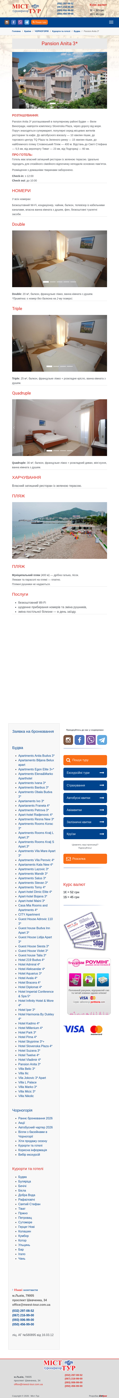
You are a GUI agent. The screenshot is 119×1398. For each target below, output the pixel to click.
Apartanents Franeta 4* (34, 805)
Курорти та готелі (30, 1145)
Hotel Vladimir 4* (29, 1059)
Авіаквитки (74, 810)
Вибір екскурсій (29, 1154)
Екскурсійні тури (78, 772)
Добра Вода (26, 1195)
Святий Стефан (29, 1204)
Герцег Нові (26, 1226)
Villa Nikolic (26, 1096)
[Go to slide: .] (53, 103)
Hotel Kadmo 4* (29, 1023)
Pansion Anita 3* (29, 1064)
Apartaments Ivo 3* (31, 801)
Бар (21, 1249)
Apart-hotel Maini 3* (31, 901)
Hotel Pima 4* (27, 1037)
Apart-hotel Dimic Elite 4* (35, 891)
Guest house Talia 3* (32, 955)
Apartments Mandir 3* (33, 873)
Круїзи (71, 834)
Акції (21, 1122)
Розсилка (79, 858)
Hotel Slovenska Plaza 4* (35, 1046)
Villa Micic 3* (26, 1091)
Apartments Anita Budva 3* (36, 755)
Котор (22, 1240)
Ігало (21, 1254)
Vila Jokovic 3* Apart (32, 1077)
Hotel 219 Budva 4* (31, 959)
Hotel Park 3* (27, 1032)
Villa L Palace (27, 1082)
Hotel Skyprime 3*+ (31, 1041)
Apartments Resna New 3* (36, 819)
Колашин (24, 1231)
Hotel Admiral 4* (29, 964)
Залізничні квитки (79, 822)
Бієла (22, 1190)
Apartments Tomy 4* (32, 887)
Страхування (76, 785)
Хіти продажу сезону (32, 1141)
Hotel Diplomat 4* (30, 987)
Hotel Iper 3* (26, 1009)
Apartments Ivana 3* (32, 783)
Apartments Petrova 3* (33, 810)
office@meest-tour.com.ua (28, 1384)
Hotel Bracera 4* (29, 982)
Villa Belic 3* (26, 1068)
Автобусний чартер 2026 (35, 1127)
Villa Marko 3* (27, 1087)
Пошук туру (40, 22)
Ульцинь (24, 1245)
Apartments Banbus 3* (33, 787)
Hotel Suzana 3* (29, 1050)
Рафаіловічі (26, 1199)
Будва (22, 1177)
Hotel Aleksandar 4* (31, 969)
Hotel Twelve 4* (28, 1055)
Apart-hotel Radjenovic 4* (35, 814)
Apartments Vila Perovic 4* (36, 860)
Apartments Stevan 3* (33, 882)
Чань (21, 1258)
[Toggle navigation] (111, 22)
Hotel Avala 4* (27, 978)
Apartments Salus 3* (32, 878)
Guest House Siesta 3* (33, 946)
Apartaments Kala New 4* (35, 864)
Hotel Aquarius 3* (30, 973)
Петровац (25, 1217)
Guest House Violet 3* (33, 950)
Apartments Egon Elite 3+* (36, 769)
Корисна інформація (32, 1150)
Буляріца (24, 1181)
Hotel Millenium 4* (30, 1028)
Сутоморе (25, 1222)
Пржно (23, 1213)
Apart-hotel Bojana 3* (32, 896)
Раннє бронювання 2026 (35, 1118)
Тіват (22, 1208)
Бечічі (22, 1186)
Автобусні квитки (78, 797)
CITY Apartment (29, 914)
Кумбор (23, 1235)
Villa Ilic (23, 1073)
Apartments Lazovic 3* (33, 869)
